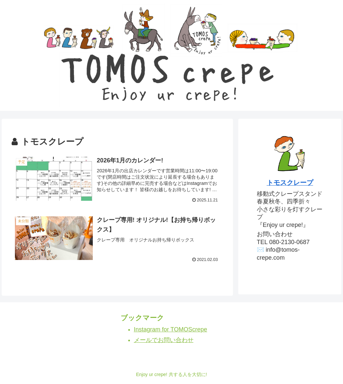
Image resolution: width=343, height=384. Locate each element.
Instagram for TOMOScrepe (170, 329)
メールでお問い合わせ (164, 340)
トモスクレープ (290, 182)
